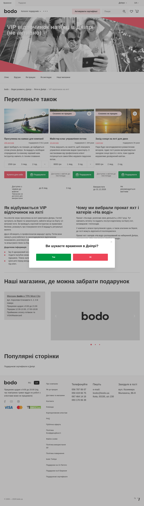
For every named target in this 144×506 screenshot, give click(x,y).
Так (53, 257)
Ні (90, 257)
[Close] (111, 242)
